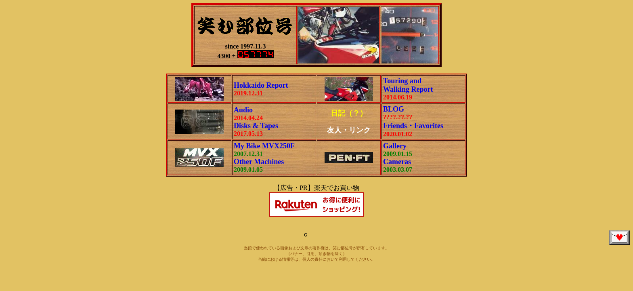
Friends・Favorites (413, 126)
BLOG (393, 109)
